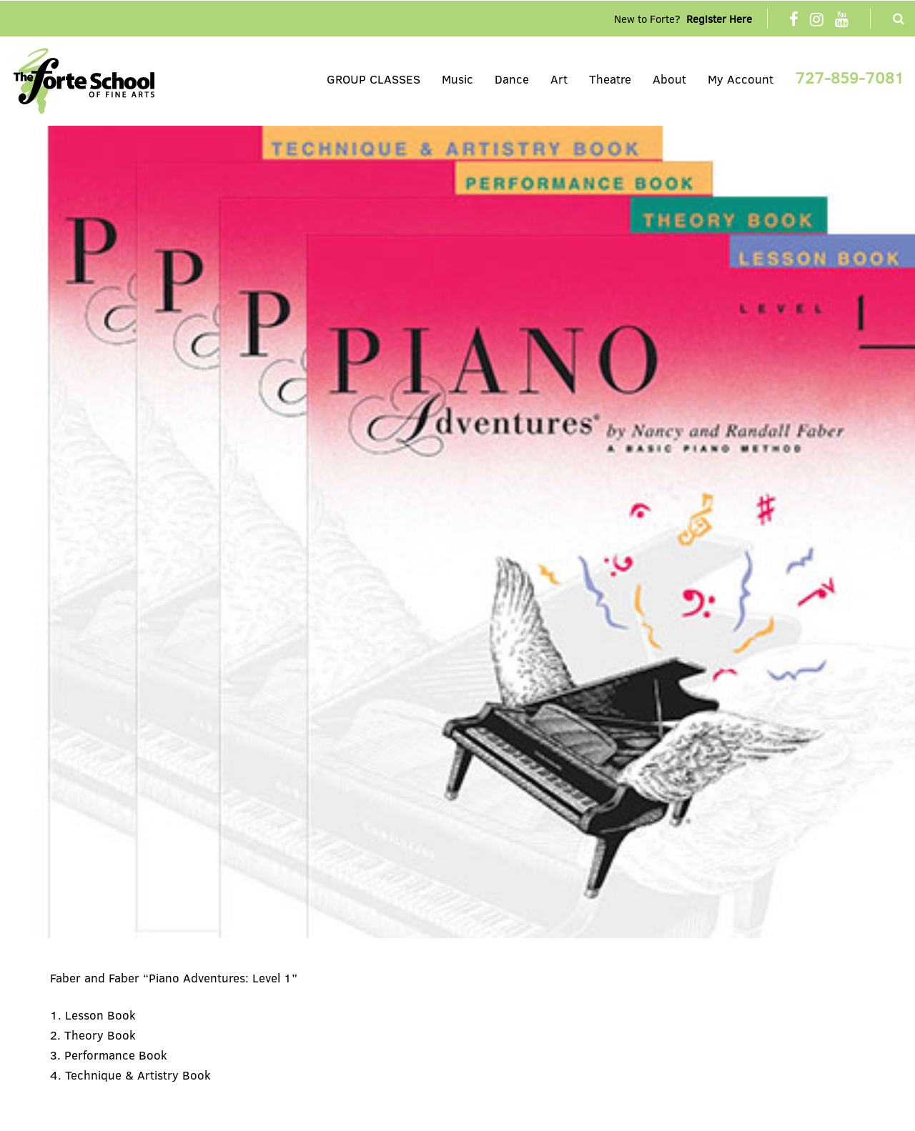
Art (559, 79)
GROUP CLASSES (373, 79)
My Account (740, 79)
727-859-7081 (849, 77)
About (669, 79)
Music (457, 79)
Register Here (719, 18)
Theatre (610, 79)
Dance (512, 79)
